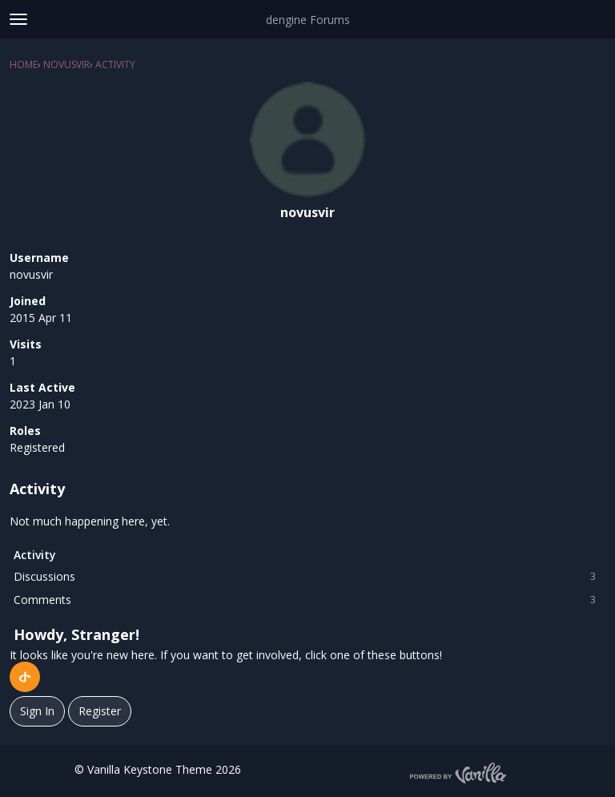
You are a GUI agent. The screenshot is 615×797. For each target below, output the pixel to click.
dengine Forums (308, 19)
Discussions (307, 577)
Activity (35, 554)
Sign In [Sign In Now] (37, 711)
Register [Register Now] (99, 711)
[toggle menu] (18, 19)
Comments (307, 600)
